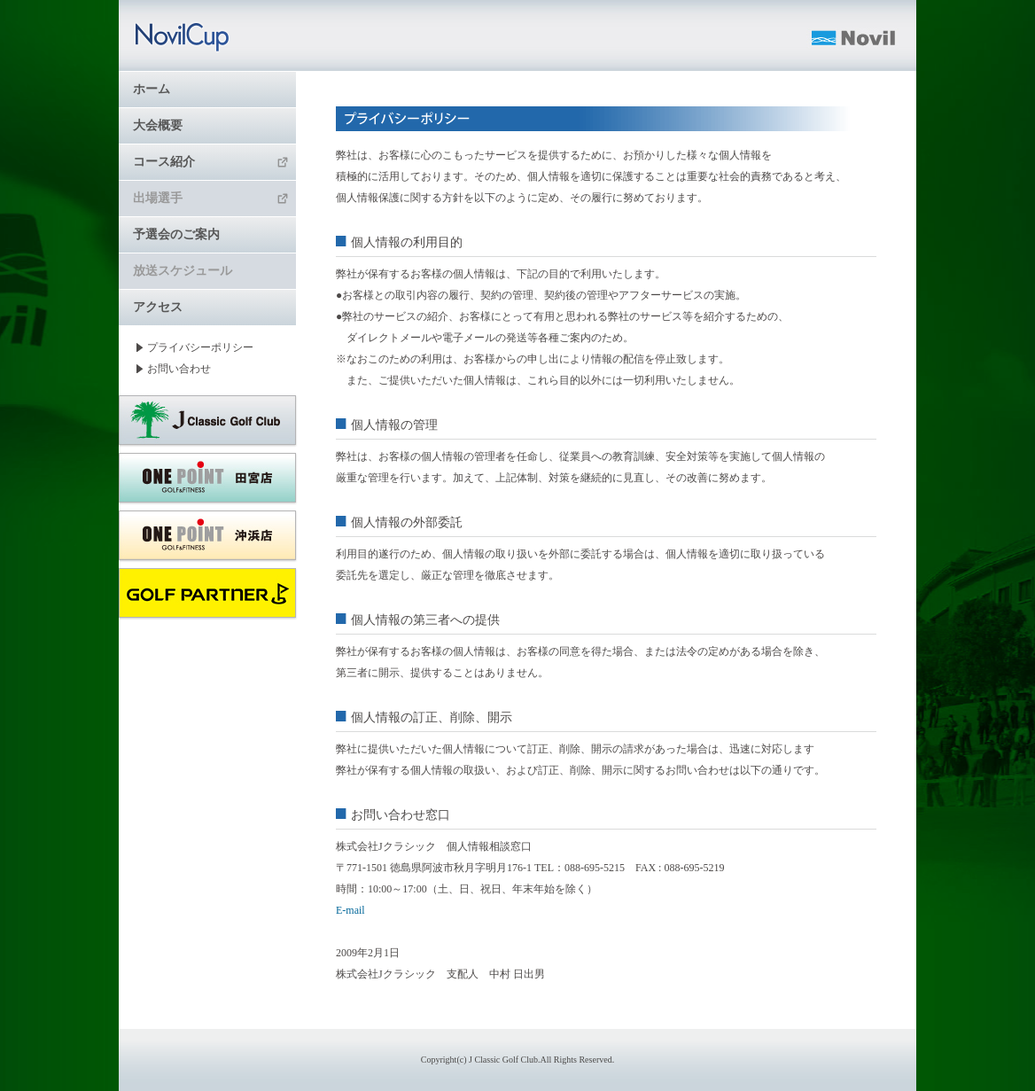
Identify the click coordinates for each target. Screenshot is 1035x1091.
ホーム (151, 89)
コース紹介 (211, 161)
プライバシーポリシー (200, 347)
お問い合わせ (179, 368)
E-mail (350, 910)
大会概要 (158, 125)
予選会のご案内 (176, 234)
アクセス (158, 307)
